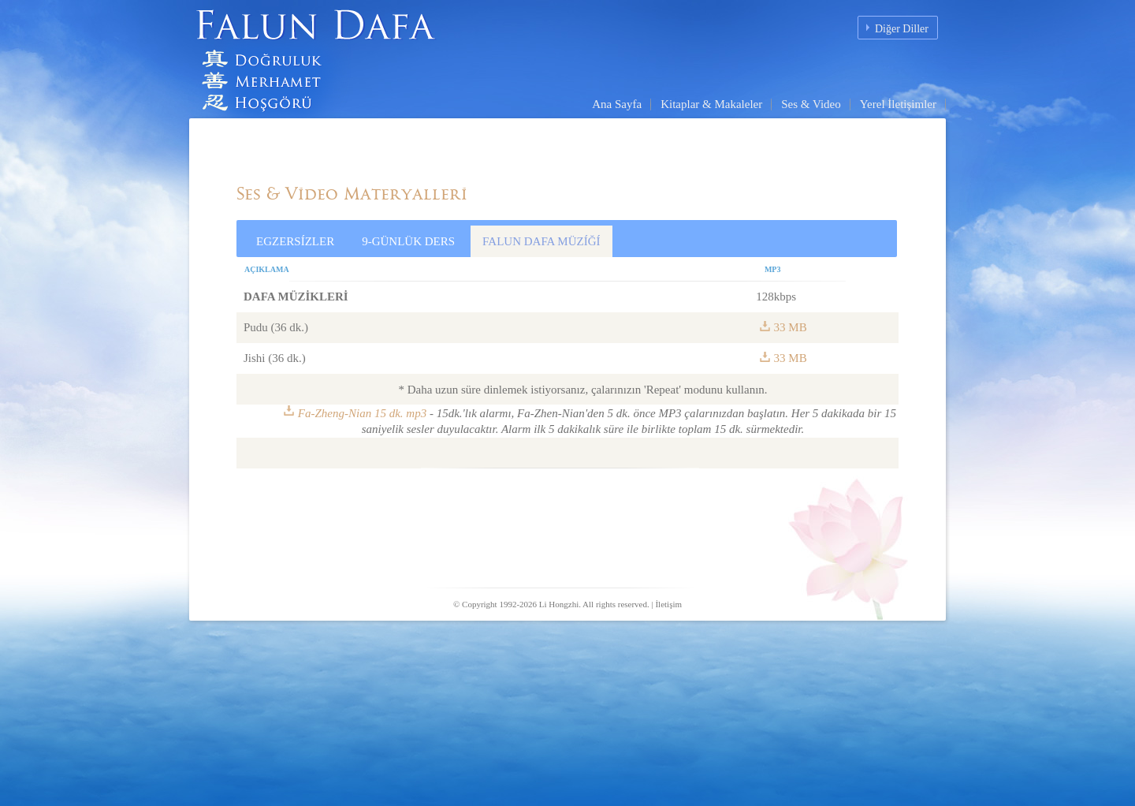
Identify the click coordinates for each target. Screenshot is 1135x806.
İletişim (668, 604)
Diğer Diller (901, 29)
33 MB (790, 327)
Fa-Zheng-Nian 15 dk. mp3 (362, 413)
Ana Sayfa (617, 104)
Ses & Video (811, 104)
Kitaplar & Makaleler (711, 104)
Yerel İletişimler (898, 104)
